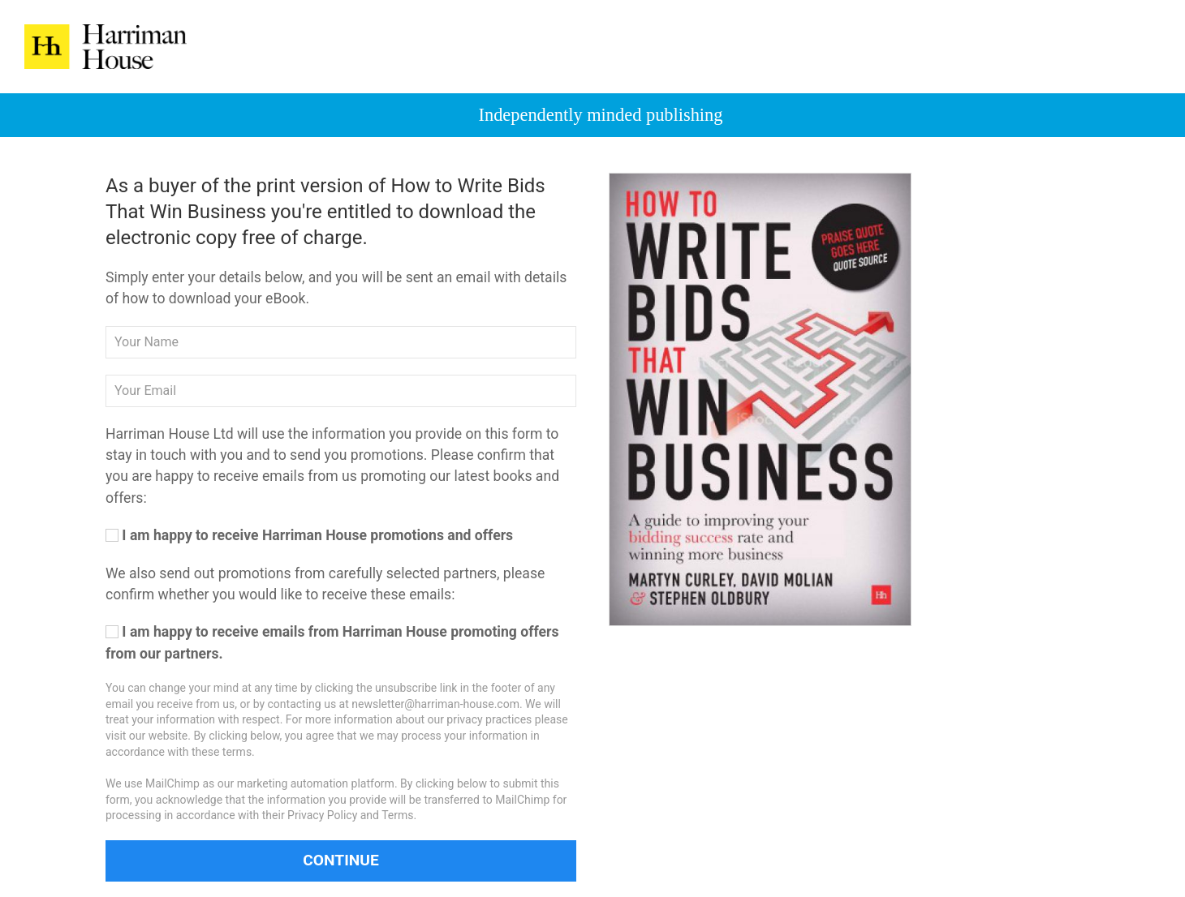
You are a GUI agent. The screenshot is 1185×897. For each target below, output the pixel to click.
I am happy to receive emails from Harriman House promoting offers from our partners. (332, 642)
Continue (341, 860)
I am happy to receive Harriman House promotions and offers (309, 535)
